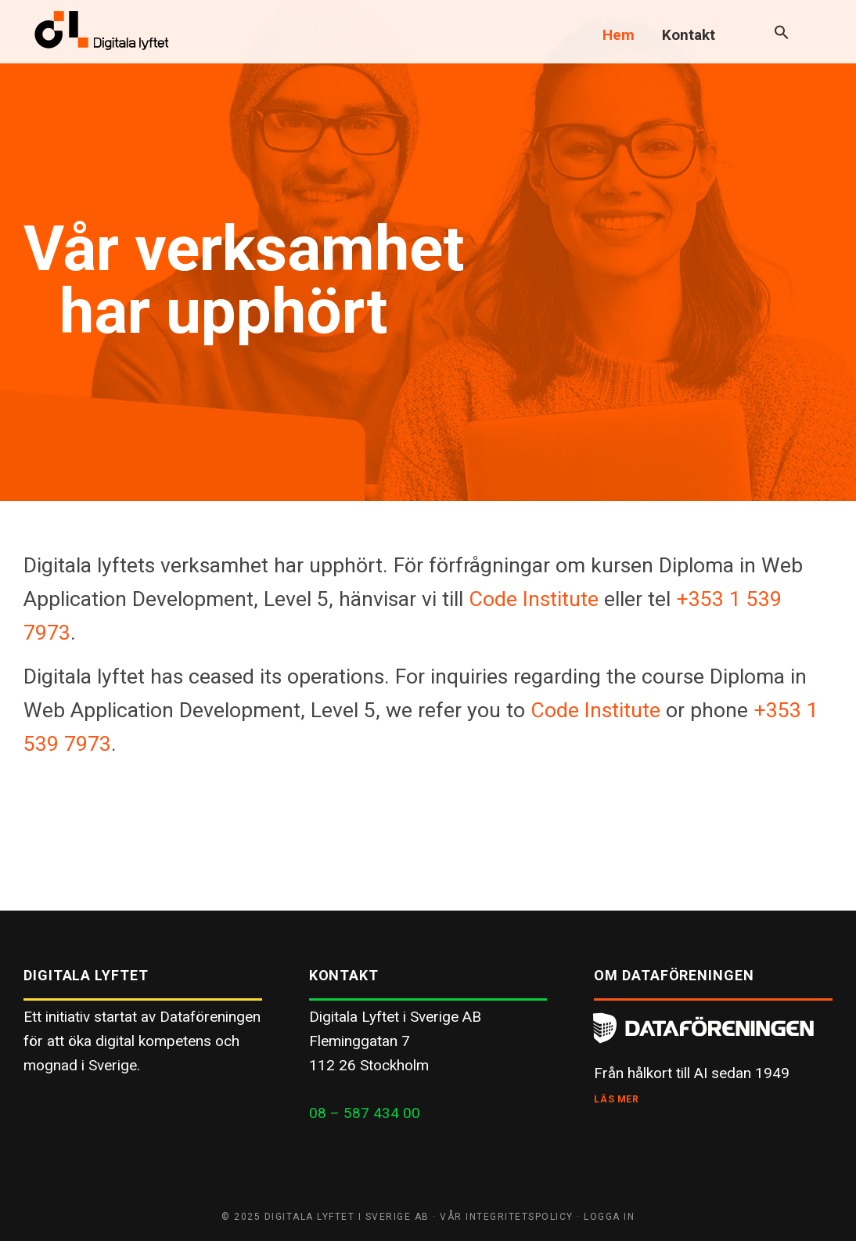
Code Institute (534, 598)
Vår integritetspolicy (507, 1216)
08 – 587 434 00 (364, 1113)
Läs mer (616, 1099)
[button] (781, 33)
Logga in (609, 1216)
